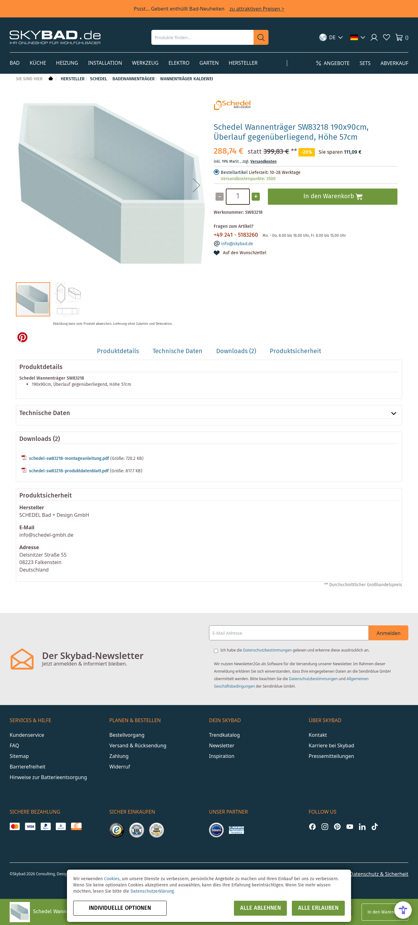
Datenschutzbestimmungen (267, 650)
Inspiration (222, 756)
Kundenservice (27, 734)
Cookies (112, 879)
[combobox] (202, 37)
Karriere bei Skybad (331, 745)
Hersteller (73, 79)
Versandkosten (263, 162)
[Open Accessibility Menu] (403, 910)
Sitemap (19, 756)
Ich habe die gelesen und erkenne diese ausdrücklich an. (295, 650)
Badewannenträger (133, 79)
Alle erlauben (318, 908)
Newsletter (221, 745)
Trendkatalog (224, 734)
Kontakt (318, 734)
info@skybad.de (237, 244)
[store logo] (55, 37)
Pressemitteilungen (331, 756)
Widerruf (119, 766)
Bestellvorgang (127, 734)
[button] (331, 37)
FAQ (14, 745)
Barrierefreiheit (27, 766)
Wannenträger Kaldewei (186, 79)
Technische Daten (44, 413)
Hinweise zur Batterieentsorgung (48, 777)
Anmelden (389, 633)
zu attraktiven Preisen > (257, 8)
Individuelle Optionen (120, 908)
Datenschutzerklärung (152, 891)
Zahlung (119, 756)
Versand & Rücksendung (137, 745)
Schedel (98, 79)
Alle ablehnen (260, 908)
